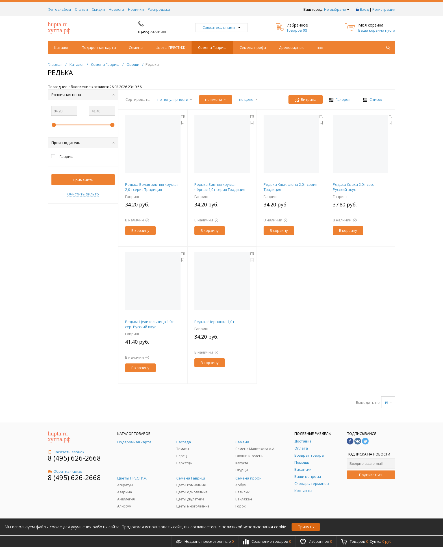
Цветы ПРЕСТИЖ (170, 47)
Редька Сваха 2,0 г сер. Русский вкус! (353, 187)
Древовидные (292, 47)
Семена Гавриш (212, 47)
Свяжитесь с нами (221, 27)
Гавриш (132, 196)
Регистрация (383, 9)
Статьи (81, 9)
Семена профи (253, 47)
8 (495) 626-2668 (74, 458)
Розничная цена (83, 94)
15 (388, 402)
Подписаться (371, 474)
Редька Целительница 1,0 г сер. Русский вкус (149, 324)
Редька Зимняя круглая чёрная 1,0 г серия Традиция (219, 187)
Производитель (83, 142)
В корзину (140, 230)
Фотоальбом (59, 9)
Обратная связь (65, 471)
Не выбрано (336, 9)
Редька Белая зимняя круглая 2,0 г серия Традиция (152, 187)
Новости (116, 9)
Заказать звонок (66, 451)
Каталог (61, 47)
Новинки (136, 9)
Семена (136, 47)
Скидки (98, 9)
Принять (305, 526)
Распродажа (159, 9)
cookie (56, 526)
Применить (83, 179)
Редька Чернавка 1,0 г (214, 321)
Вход (364, 9)
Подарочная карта (99, 47)
